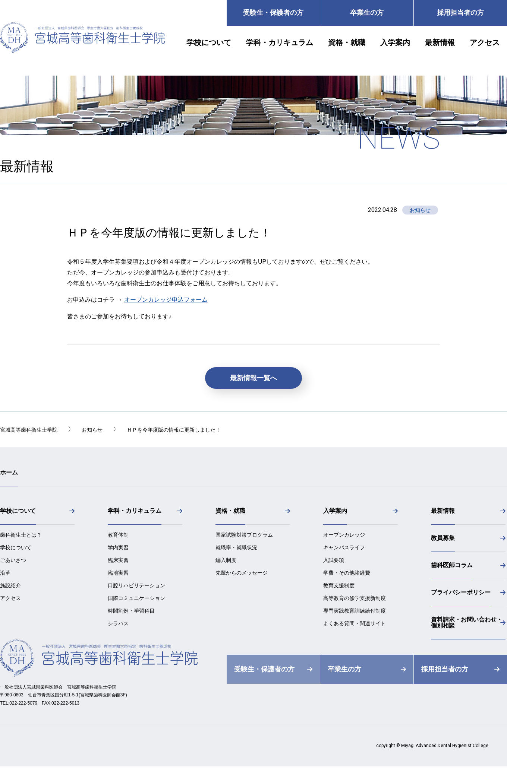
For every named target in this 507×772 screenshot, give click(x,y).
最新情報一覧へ (253, 378)
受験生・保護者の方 (273, 12)
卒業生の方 (367, 12)
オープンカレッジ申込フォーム (166, 299)
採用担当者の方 (460, 12)
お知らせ (420, 210)
